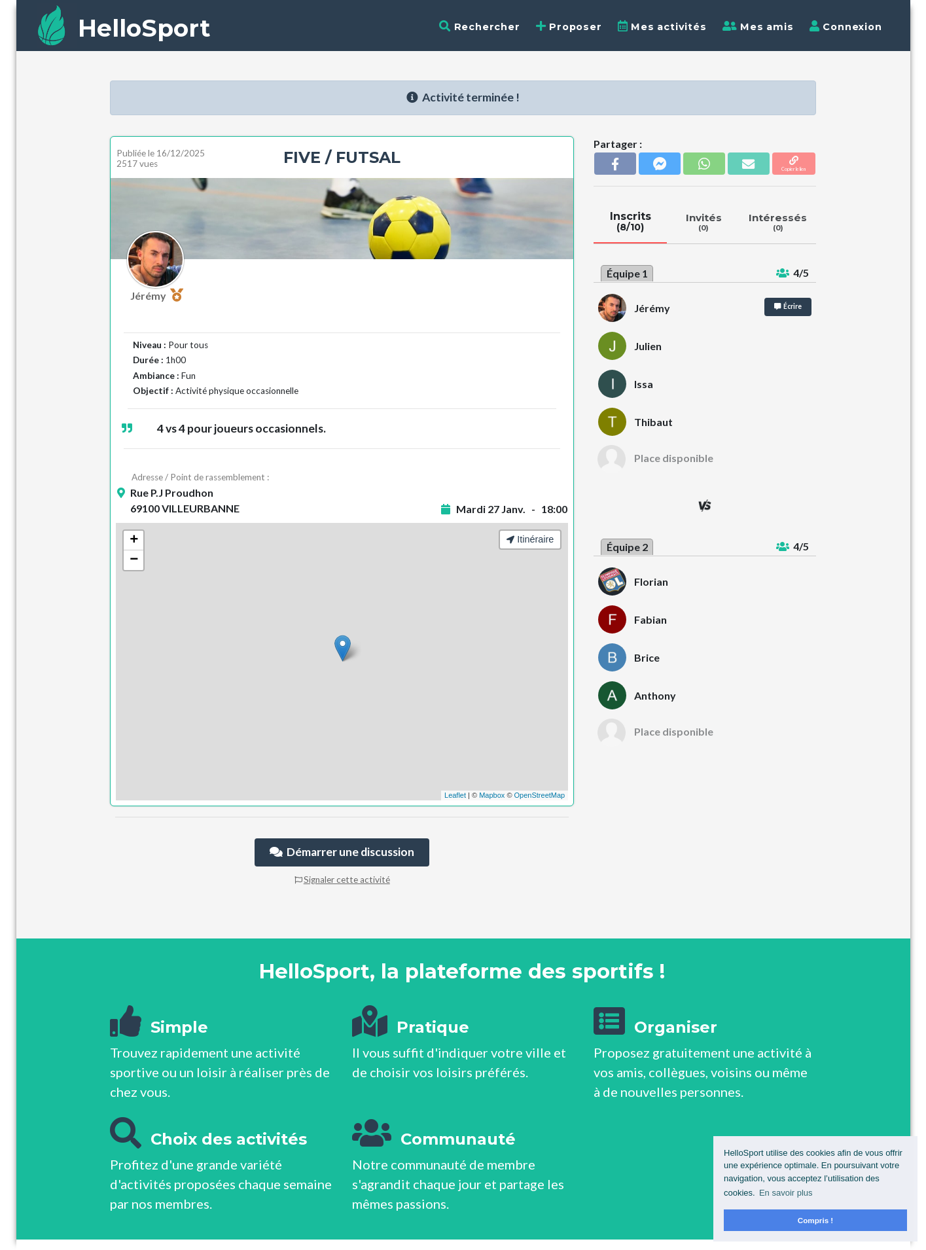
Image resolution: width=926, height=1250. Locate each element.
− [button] (134, 560)
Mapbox (492, 795)
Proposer (569, 26)
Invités (703, 221)
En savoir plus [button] (786, 1193)
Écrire (788, 306)
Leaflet (455, 795)
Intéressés (778, 221)
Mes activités (662, 26)
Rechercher (479, 26)
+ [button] (134, 540)
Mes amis (758, 26)
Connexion (846, 26)
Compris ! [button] (816, 1220)
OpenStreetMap (539, 795)
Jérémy (156, 295)
